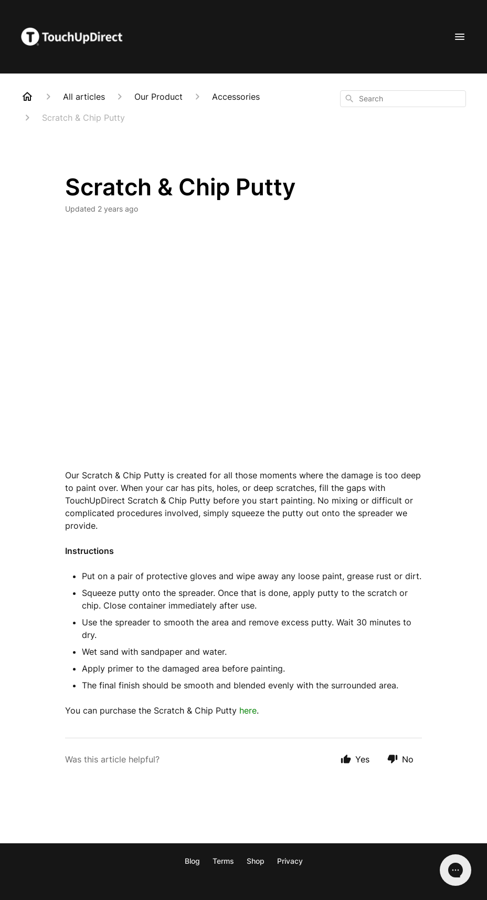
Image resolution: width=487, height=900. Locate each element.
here (248, 710)
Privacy (290, 860)
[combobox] (403, 98)
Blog (192, 860)
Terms (223, 860)
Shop (255, 860)
